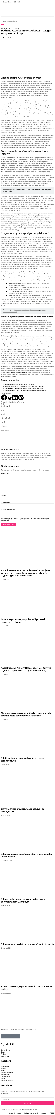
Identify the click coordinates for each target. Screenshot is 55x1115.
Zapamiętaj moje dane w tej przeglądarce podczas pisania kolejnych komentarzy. (25, 520)
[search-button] (2, 24)
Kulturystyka (23, 372)
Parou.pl (13, 376)
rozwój (3, 422)
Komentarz (5, 473)
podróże (3, 414)
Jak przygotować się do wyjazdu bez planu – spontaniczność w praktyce (24, 900)
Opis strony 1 (11, 372)
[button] (27, 16)
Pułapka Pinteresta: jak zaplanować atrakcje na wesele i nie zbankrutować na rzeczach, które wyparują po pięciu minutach (25, 573)
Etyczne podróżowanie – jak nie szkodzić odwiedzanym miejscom (25, 390)
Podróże (16, 28)
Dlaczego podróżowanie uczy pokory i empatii (19, 384)
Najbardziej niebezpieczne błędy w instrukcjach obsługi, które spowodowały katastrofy (26, 714)
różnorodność (5, 418)
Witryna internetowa (8, 510)
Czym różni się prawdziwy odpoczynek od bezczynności (23, 810)
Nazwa (4, 495)
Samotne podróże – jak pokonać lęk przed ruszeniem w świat (24, 386)
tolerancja (4, 426)
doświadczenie (5, 406)
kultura (3, 410)
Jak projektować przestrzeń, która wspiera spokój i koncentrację (27, 855)
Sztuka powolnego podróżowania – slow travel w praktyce (26, 988)
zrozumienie (5, 430)
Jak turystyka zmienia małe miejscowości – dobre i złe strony (24, 388)
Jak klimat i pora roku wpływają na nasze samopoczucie (22, 759)
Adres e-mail (6, 502)
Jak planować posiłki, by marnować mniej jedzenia (27, 944)
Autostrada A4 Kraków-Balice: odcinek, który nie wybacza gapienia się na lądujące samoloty (26, 669)
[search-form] (27, 21)
